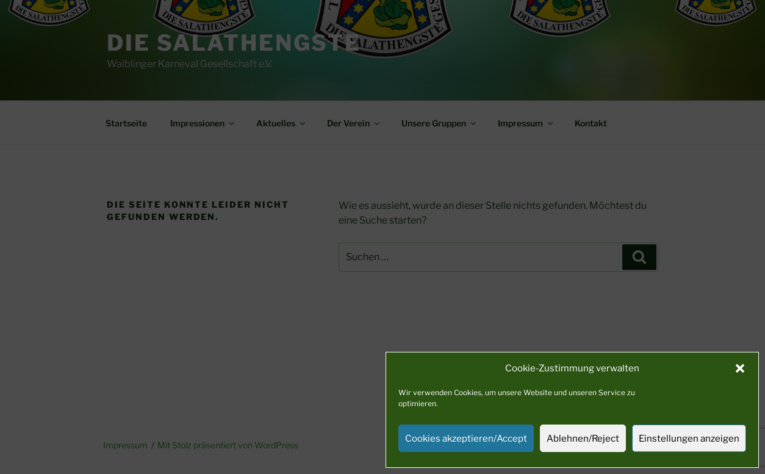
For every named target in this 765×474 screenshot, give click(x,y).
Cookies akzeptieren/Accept (466, 438)
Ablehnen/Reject (583, 438)
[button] (740, 368)
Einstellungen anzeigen (689, 438)
